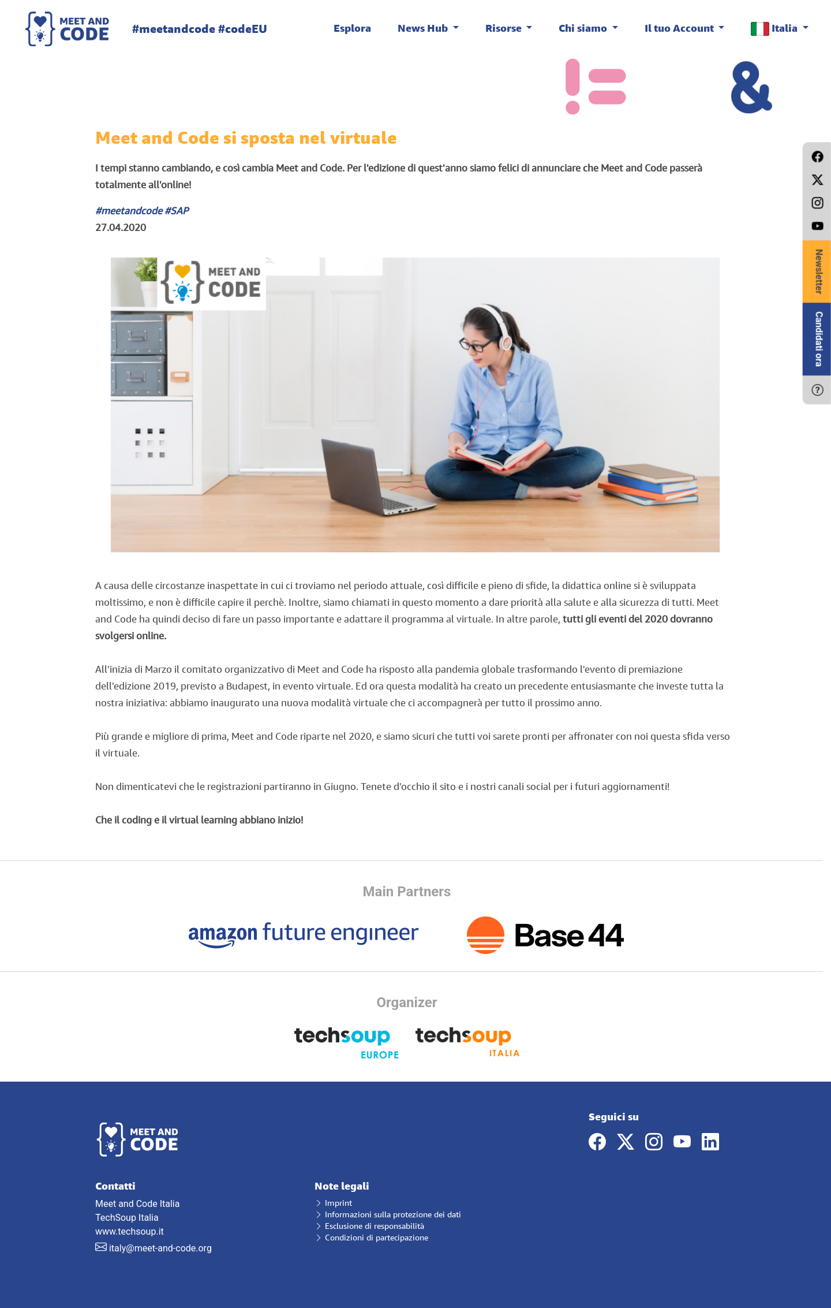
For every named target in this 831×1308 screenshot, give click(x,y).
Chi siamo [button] (584, 27)
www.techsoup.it (129, 1231)
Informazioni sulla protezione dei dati (388, 1214)
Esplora (352, 27)
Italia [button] (775, 28)
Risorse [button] (504, 27)
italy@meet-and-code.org (160, 1248)
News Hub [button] (424, 27)
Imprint (333, 1203)
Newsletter (819, 271)
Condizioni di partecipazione (371, 1237)
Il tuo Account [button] (680, 27)
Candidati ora (819, 339)
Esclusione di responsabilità (369, 1226)
